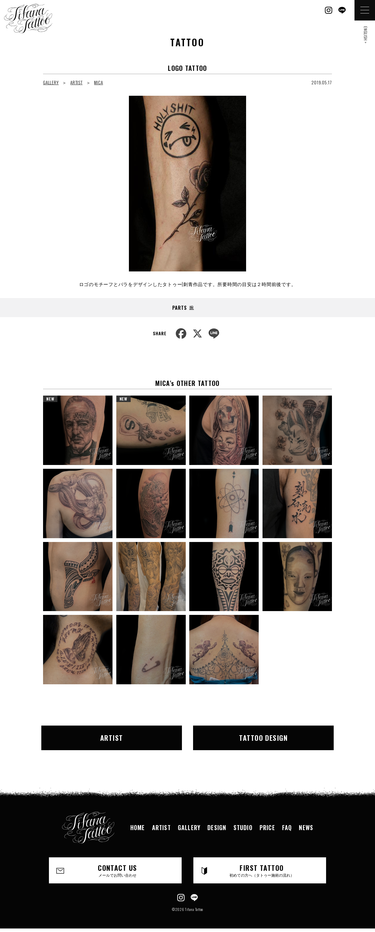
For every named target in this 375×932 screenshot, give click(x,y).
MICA (98, 82)
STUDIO (243, 827)
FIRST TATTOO (261, 870)
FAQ (287, 827)
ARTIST (76, 82)
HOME (137, 827)
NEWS (306, 827)
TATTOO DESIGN (263, 737)
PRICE (267, 827)
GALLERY (51, 82)
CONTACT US (117, 870)
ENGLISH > (366, 35)
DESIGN (216, 827)
